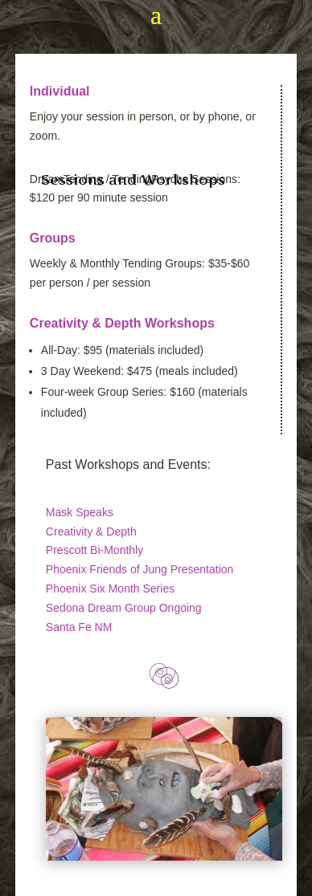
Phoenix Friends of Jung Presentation (139, 569)
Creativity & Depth (91, 531)
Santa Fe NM (79, 627)
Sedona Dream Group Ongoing (124, 607)
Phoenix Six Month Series (110, 588)
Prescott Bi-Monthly (94, 550)
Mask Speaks (79, 512)
